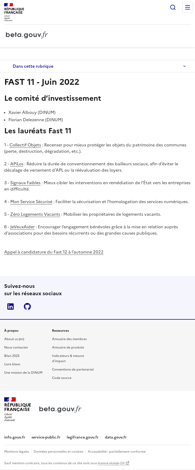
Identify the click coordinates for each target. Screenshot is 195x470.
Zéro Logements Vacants (35, 214)
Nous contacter (16, 347)
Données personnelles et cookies (58, 451)
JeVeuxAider (22, 227)
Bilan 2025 (11, 355)
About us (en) (14, 339)
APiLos (16, 164)
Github (27, 306)
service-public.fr (46, 437)
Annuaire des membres (69, 339)
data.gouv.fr (116, 437)
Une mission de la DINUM (23, 372)
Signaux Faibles (25, 182)
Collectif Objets (25, 145)
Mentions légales (16, 451)
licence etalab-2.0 (111, 463)
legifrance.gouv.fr (83, 437)
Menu (187, 7)
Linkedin (10, 306)
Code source (61, 378)
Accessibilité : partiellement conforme (117, 451)
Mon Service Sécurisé (31, 201)
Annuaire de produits (68, 347)
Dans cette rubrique (33, 66)
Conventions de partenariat (73, 369)
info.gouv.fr (14, 437)
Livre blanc (12, 364)
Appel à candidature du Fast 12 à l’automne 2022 (54, 252)
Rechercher (173, 7)
